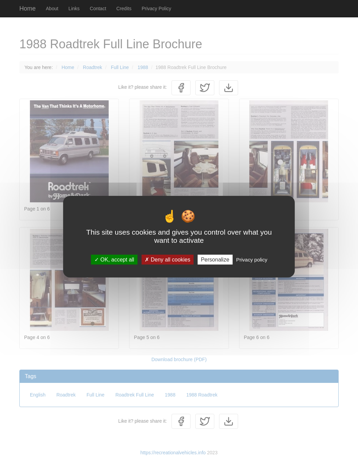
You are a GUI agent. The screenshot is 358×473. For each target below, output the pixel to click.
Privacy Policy (156, 8)
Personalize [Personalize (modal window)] (215, 259)
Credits (124, 8)
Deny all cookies (167, 259)
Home (27, 8)
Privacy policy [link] (251, 259)
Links (74, 8)
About (52, 8)
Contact (98, 8)
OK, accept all (114, 259)
